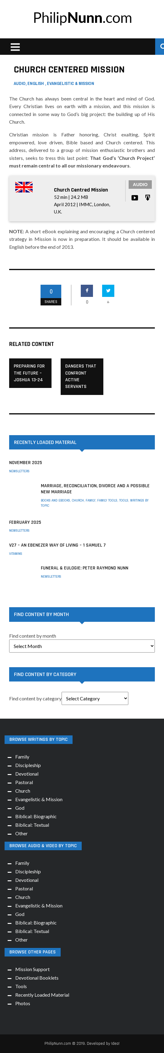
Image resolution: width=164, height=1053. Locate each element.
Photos (22, 1003)
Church (78, 500)
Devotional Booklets (37, 978)
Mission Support (32, 969)
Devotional (26, 774)
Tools (123, 500)
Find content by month (32, 636)
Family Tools (107, 500)
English (35, 83)
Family (90, 500)
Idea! (115, 1043)
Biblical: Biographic (36, 816)
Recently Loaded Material (42, 995)
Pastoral (24, 782)
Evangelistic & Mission (70, 83)
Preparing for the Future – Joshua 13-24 (29, 373)
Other (21, 833)
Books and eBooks (55, 500)
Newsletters (19, 471)
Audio (20, 83)
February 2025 (25, 522)
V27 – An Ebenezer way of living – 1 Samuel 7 (57, 545)
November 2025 (25, 463)
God (19, 808)
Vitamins (15, 553)
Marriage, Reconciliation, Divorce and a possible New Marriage (95, 489)
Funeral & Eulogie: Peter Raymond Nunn (84, 568)
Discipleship (28, 765)
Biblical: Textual (32, 825)
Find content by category (35, 698)
